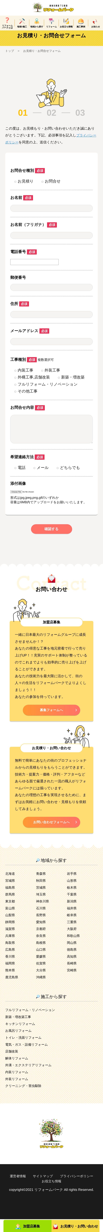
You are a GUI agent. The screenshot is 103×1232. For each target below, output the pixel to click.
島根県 (41, 955)
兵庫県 (10, 948)
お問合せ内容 (27, 413)
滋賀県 (10, 942)
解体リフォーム (17, 1071)
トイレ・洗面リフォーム (25, 1050)
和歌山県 (74, 948)
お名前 (21, 203)
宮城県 (10, 893)
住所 (19, 309)
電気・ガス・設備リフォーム (28, 1057)
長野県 (41, 928)
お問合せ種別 (27, 176)
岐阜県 (72, 928)
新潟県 (72, 914)
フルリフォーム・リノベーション (32, 1023)
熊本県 (10, 983)
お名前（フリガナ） (33, 230)
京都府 (41, 942)
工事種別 (23, 365)
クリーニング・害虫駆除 (24, 1099)
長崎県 (72, 976)
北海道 (10, 886)
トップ (10, 56)
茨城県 (41, 900)
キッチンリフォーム (21, 1036)
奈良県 (41, 948)
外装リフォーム (17, 1092)
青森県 (41, 886)
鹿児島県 (12, 990)
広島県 (10, 962)
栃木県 (72, 900)
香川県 (10, 969)
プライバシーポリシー (37, 1194)
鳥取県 (10, 955)
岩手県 (72, 886)
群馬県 (10, 907)
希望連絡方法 (27, 468)
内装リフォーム (17, 1085)
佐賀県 (41, 976)
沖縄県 (41, 990)
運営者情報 (37, 1189)
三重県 (72, 935)
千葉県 (72, 907)
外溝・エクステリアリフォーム (30, 1078)
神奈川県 (43, 914)
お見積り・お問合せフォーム (44, 56)
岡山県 (72, 955)
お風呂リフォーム (19, 1043)
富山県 (10, 921)
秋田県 (41, 893)
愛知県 (41, 935)
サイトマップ (64, 1189)
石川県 (41, 921)
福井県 (72, 921)
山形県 (72, 893)
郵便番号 (18, 283)
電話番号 (23, 257)
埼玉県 (41, 907)
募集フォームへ (51, 722)
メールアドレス (29, 337)
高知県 (72, 969)
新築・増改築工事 (19, 1029)
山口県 (41, 962)
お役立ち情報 (73, 1194)
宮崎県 (72, 983)
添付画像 (18, 495)
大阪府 (72, 942)
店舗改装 (12, 1064)
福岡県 (10, 976)
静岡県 (10, 935)
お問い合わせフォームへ (51, 834)
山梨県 (10, 928)
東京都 (10, 914)
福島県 (10, 900)
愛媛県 (41, 969)
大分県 (41, 983)
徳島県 (72, 962)
